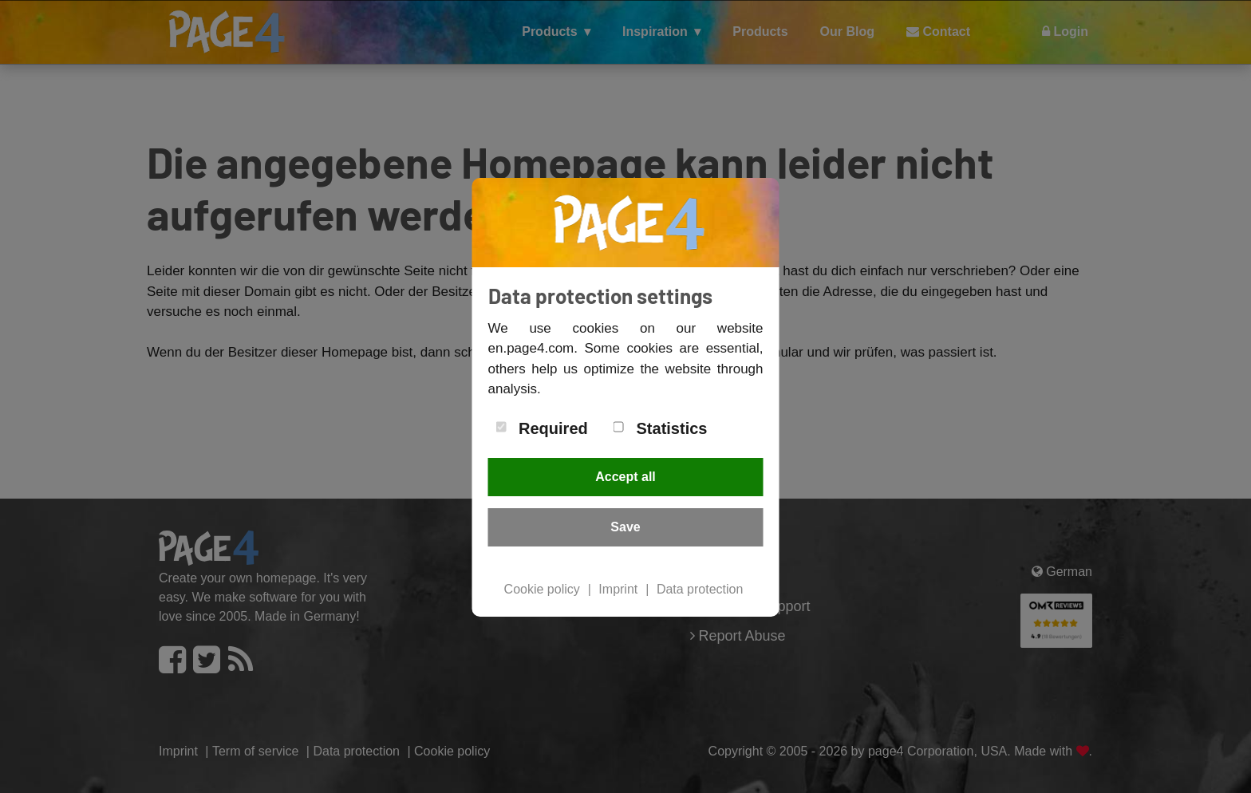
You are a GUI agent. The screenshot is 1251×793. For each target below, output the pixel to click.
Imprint (617, 589)
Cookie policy (542, 589)
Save (625, 527)
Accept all (625, 476)
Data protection (700, 589)
